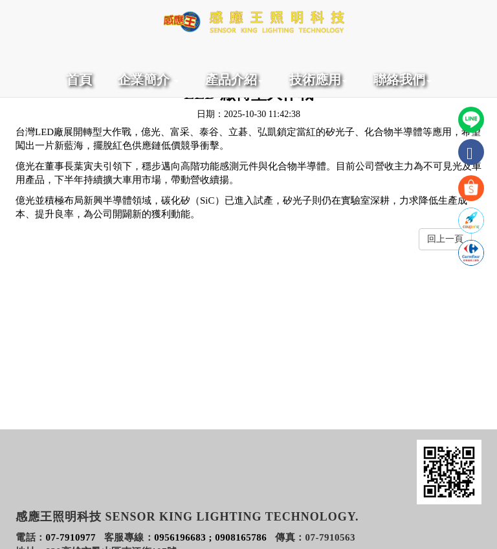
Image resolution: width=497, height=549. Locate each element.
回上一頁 (445, 239)
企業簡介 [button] (148, 79)
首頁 (79, 79)
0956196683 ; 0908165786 (210, 537)
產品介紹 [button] (234, 79)
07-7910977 (71, 537)
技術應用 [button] (318, 79)
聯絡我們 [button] (402, 79)
